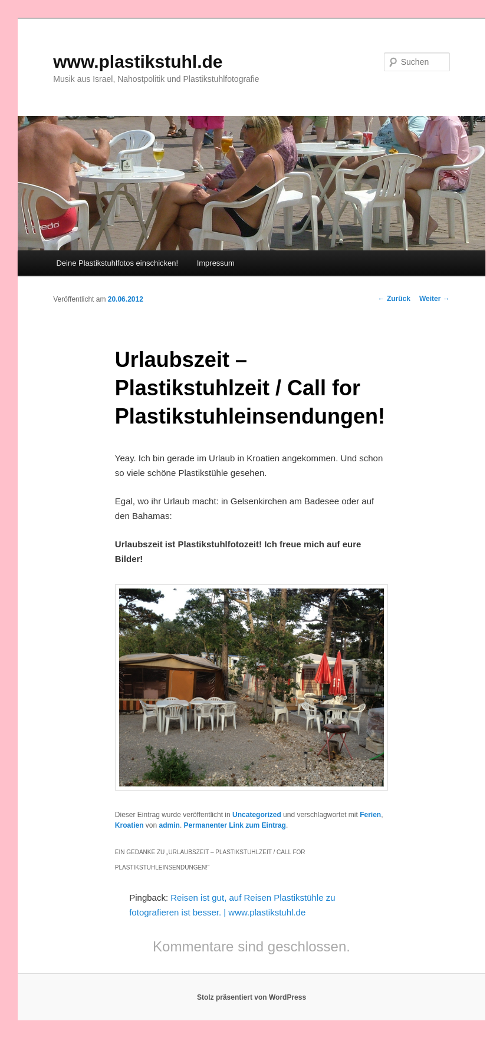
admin (169, 825)
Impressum (216, 263)
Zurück (394, 299)
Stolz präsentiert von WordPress (251, 997)
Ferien (370, 815)
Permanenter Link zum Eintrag (235, 825)
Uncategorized (256, 815)
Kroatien (129, 825)
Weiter (434, 299)
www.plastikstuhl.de (137, 61)
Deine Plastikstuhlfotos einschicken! (117, 263)
